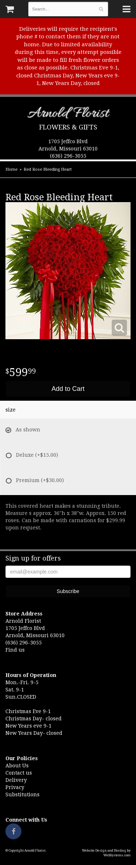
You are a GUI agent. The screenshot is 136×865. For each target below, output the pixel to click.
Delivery (16, 780)
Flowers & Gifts (68, 127)
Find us (15, 650)
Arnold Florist (68, 115)
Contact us (18, 773)
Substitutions (22, 794)
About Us (17, 765)
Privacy (14, 787)
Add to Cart (68, 388)
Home (11, 169)
